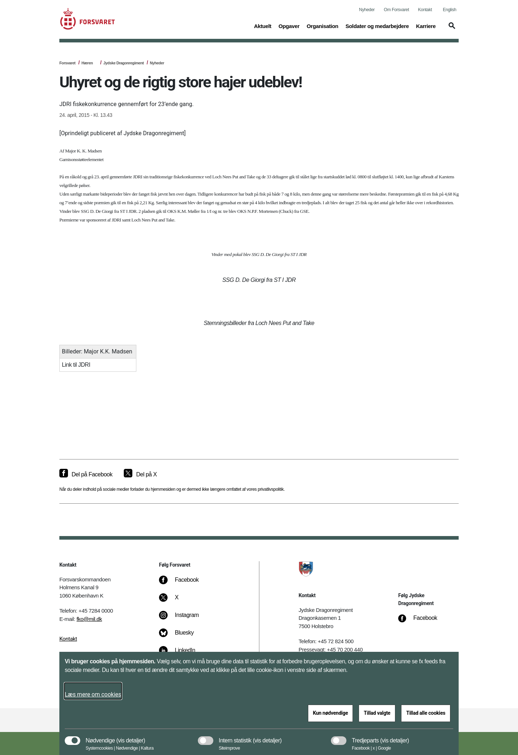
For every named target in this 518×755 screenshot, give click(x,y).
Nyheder (366, 9)
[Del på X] (140, 474)
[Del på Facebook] (85, 474)
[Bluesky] (181, 636)
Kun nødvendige (330, 713)
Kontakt (425, 9)
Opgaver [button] (288, 25)
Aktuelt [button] (262, 25)
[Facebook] (184, 583)
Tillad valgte (377, 713)
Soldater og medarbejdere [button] (377, 25)
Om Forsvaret (396, 9)
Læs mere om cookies (93, 694)
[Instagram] (184, 619)
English (449, 9)
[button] (451, 29)
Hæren (87, 63)
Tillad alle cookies (425, 713)
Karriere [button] (426, 25)
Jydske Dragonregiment (123, 63)
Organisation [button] (322, 25)
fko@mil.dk (89, 619)
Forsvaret (67, 63)
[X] (177, 601)
